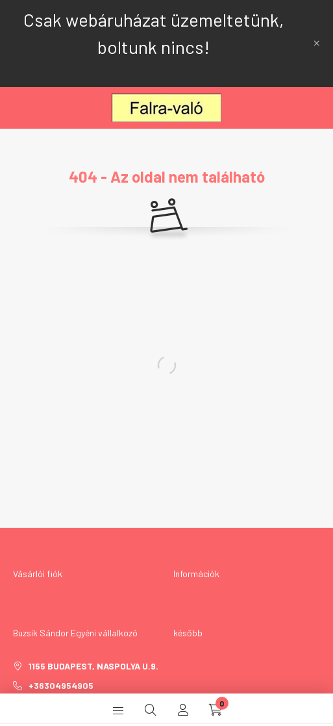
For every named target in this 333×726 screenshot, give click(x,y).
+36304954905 (61, 685)
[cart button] (215, 710)
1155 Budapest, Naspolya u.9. (93, 665)
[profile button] (183, 710)
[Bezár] (317, 43)
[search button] (151, 710)
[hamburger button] (118, 710)
